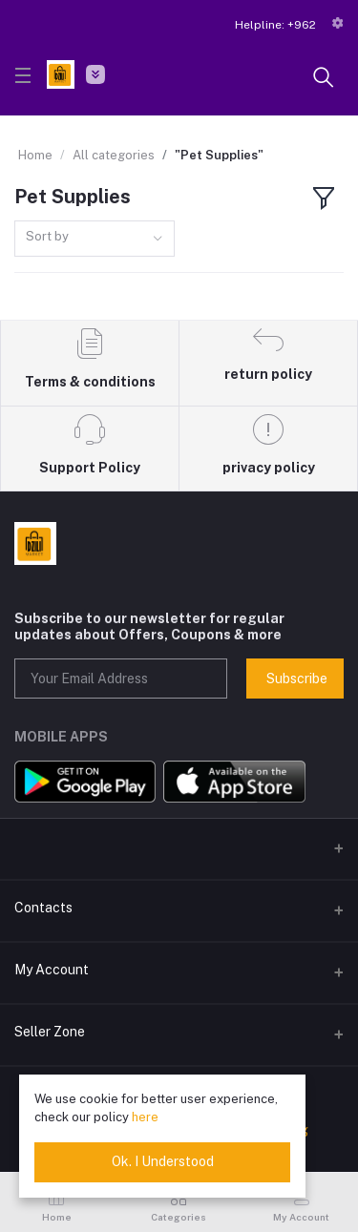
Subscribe (296, 678)
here (145, 1117)
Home (35, 155)
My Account (51, 969)
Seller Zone (49, 1031)
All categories (114, 155)
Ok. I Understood (163, 1161)
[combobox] (94, 239)
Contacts (43, 907)
